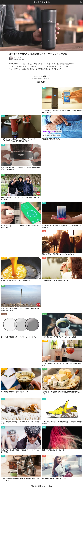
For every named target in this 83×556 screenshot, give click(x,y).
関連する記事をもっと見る (41, 486)
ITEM (44, 88)
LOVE (44, 231)
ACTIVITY (4, 258)
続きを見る (41, 82)
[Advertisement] (41, 522)
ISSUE (3, 174)
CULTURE (4, 314)
